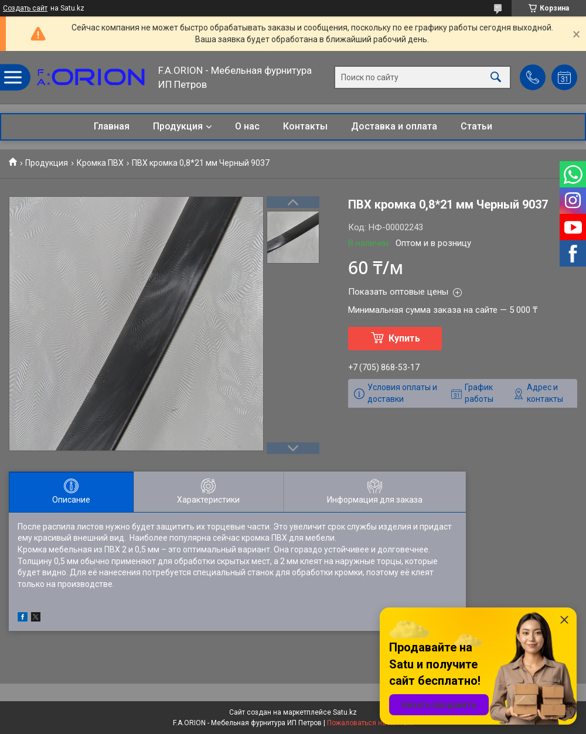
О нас (247, 126)
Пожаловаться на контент (370, 723)
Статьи (476, 126)
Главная (112, 126)
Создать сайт (25, 8)
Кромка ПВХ (100, 163)
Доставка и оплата (394, 126)
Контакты (305, 126)
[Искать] (496, 77)
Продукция (178, 126)
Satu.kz (345, 712)
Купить (404, 338)
